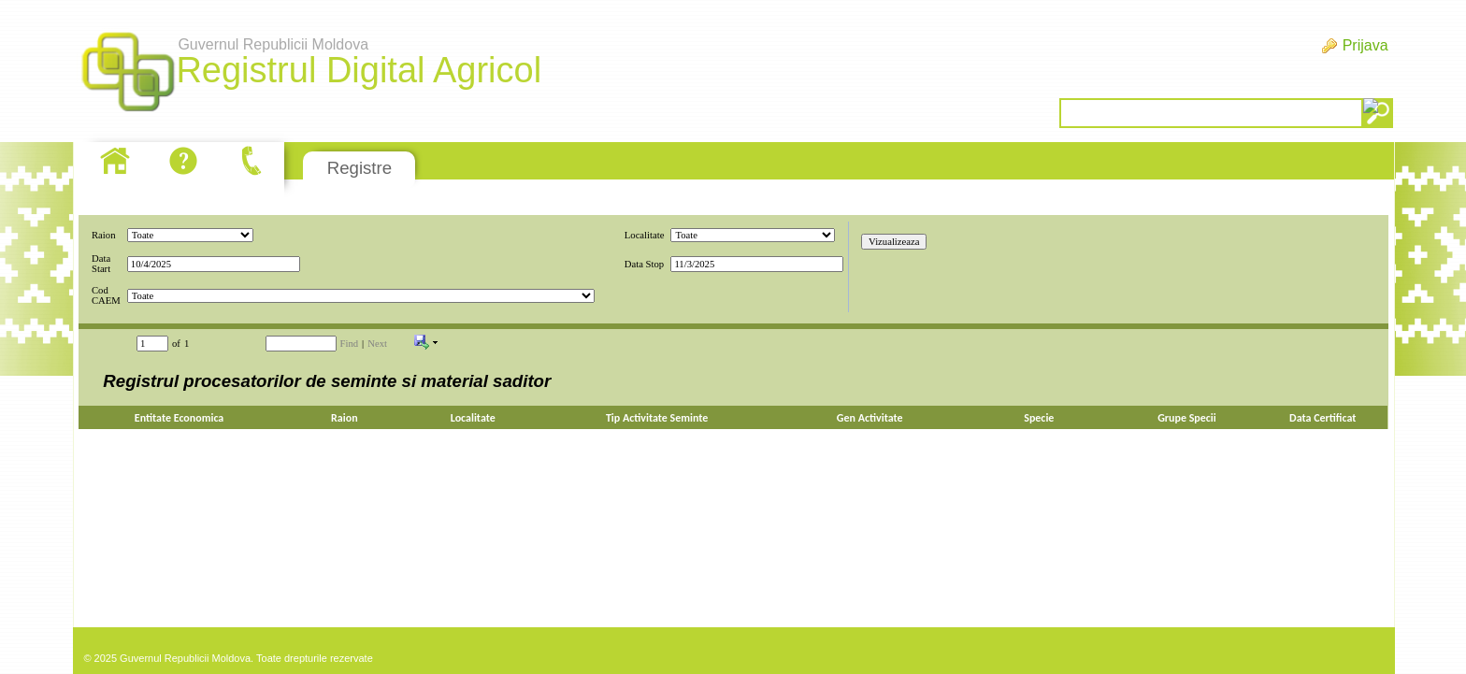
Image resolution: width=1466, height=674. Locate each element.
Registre (359, 168)
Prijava (1365, 45)
